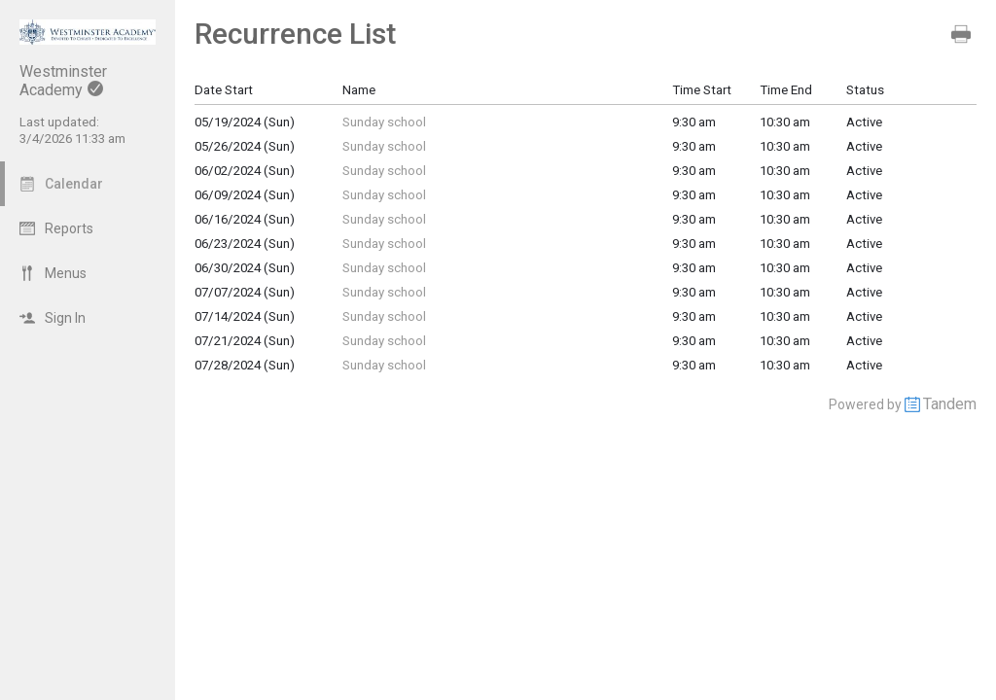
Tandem (950, 404)
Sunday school (384, 122)
